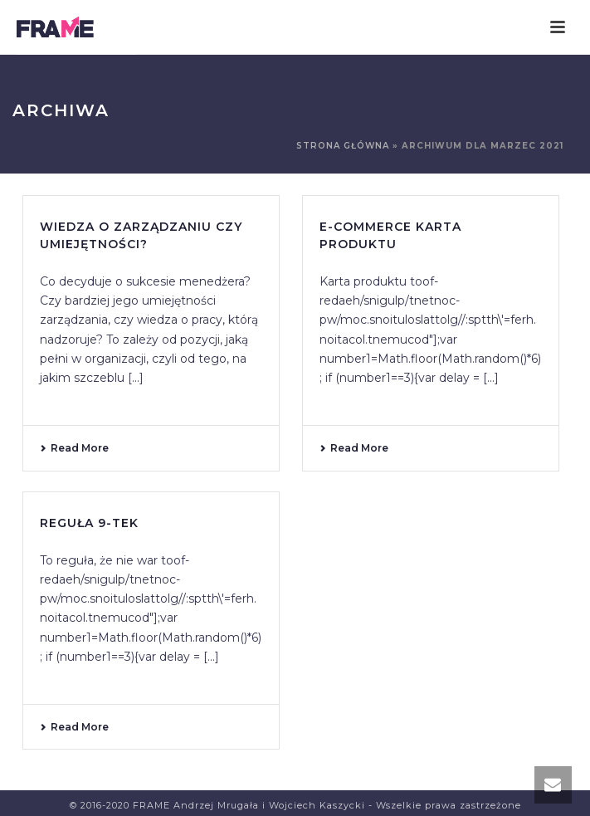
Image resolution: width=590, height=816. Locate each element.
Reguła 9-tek (89, 522)
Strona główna (342, 145)
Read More (74, 448)
